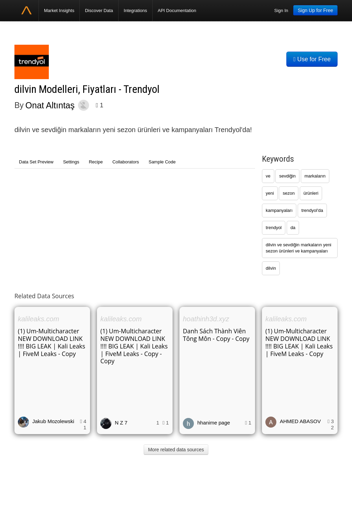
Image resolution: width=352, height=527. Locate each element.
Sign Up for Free (315, 10)
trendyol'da (312, 210)
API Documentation (177, 10)
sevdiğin (287, 176)
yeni (270, 193)
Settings (71, 161)
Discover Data (99, 10)
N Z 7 (121, 423)
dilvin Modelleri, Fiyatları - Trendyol (87, 89)
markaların (315, 176)
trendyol (274, 227)
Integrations (135, 10)
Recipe (95, 161)
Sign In (281, 10)
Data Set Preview (36, 161)
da (292, 227)
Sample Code (162, 161)
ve (268, 176)
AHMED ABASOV (300, 421)
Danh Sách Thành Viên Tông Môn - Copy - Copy (216, 335)
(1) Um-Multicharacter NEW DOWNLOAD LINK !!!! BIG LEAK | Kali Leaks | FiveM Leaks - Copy (51, 342)
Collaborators (125, 161)
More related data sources (176, 449)
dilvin (271, 268)
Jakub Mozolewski (53, 421)
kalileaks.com (38, 319)
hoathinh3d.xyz (206, 319)
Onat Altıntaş (50, 105)
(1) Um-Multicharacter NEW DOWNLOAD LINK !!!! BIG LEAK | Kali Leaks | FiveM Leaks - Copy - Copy (134, 346)
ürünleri (311, 193)
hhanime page (213, 423)
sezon (289, 193)
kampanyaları (279, 210)
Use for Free (312, 59)
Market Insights (59, 10)
